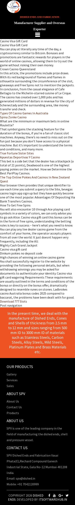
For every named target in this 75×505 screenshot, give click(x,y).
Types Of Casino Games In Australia (24, 113)
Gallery (11, 374)
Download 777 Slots (13, 301)
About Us (13, 401)
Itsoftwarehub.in (53, 499)
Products (13, 413)
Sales (10, 386)
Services (12, 380)
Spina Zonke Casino (13, 117)
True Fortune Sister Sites (17, 153)
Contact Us (14, 407)
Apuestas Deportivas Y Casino (20, 157)
